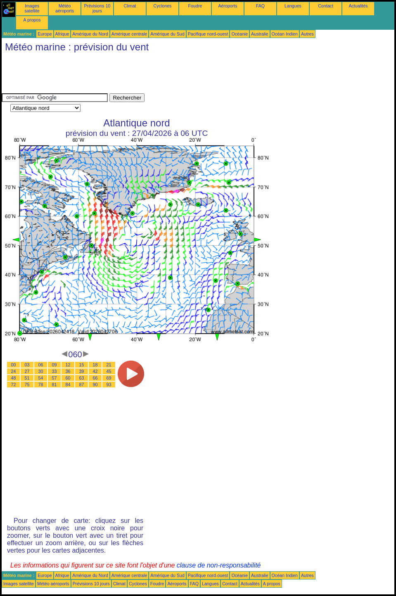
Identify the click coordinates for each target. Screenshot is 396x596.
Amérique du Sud (167, 33)
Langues (293, 5)
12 (68, 364)
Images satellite (31, 8)
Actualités (358, 5)
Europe (45, 33)
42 (95, 371)
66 (95, 377)
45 (109, 371)
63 (81, 377)
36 (68, 371)
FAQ (260, 5)
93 (109, 384)
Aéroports (227, 5)
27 (27, 371)
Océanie (239, 33)
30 (40, 371)
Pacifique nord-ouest (208, 33)
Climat (129, 5)
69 (109, 377)
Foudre (195, 5)
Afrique (62, 33)
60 (68, 377)
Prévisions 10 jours (97, 8)
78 (40, 384)
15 (81, 364)
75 (27, 384)
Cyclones (163, 5)
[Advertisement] (152, 74)
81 (54, 384)
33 (54, 371)
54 (40, 377)
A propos (31, 19)
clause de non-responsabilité (219, 565)
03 (27, 364)
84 (68, 384)
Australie (259, 33)
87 (81, 384)
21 (109, 364)
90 (95, 384)
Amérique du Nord (90, 33)
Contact (325, 5)
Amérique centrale (129, 33)
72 (13, 384)
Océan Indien (285, 33)
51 (27, 377)
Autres (307, 33)
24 (13, 371)
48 (13, 377)
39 (81, 371)
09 (54, 364)
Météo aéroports (64, 8)
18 (95, 364)
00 (13, 364)
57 (54, 377)
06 (40, 364)
